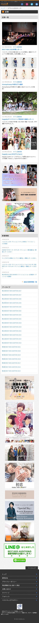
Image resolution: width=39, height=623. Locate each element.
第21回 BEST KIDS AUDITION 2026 (11, 299)
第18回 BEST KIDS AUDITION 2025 (11, 311)
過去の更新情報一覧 (30, 282)
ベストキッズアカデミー (10, 600)
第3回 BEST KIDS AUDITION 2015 (11, 371)
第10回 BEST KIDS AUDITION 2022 (11, 343)
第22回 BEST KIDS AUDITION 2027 (11, 295)
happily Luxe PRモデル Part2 (12, 154)
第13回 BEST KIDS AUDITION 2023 (11, 331)
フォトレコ (5, 596)
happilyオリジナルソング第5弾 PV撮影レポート (18, 119)
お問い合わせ (6, 589)
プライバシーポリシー (9, 582)
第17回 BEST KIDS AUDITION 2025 (11, 315)
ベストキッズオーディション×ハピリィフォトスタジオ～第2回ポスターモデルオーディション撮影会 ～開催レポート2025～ (19, 266)
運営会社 (5, 578)
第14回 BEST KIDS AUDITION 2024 (11, 327)
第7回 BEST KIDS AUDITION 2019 (11, 355)
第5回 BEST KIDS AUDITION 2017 (11, 363)
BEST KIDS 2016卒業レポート (12, 49)
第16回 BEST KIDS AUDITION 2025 (11, 319)
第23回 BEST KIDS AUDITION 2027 (11, 291)
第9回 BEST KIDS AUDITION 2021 (11, 347)
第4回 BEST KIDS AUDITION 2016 (11, 367)
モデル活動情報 (17, 47)
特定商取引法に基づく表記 (11, 585)
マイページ (5, 593)
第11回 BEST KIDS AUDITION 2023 (11, 339)
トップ (3, 8)
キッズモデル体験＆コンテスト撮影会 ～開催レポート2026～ (19, 258)
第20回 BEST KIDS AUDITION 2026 (11, 303)
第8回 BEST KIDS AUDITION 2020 (11, 351)
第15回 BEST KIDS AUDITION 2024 (11, 323)
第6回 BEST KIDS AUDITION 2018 (11, 359)
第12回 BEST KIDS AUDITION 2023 (11, 335)
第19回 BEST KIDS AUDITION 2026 (11, 307)
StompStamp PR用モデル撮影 (12, 84)
